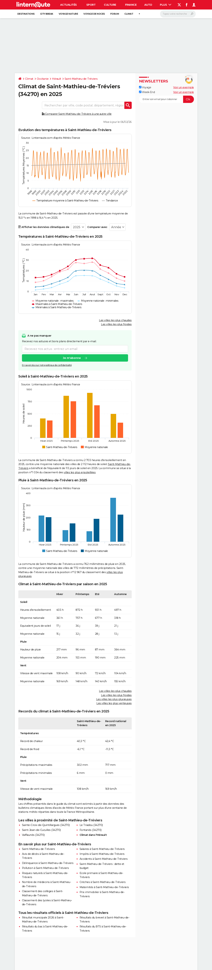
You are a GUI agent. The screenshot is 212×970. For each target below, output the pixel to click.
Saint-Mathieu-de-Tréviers (81, 78)
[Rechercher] (178, 14)
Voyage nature (68, 13)
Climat (128, 13)
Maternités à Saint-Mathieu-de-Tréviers (104, 887)
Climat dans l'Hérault (93, 835)
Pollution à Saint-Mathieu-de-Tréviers (45, 868)
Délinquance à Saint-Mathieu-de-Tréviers (48, 863)
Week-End (147, 92)
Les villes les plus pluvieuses (114, 699)
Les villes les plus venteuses (114, 703)
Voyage (145, 87)
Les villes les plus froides (116, 324)
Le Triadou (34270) (91, 825)
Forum (114, 13)
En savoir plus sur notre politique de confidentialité (47, 365)
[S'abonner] (166, 99)
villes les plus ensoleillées (79, 472)
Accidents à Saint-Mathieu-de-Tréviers (104, 858)
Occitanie (43, 78)
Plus (165, 4)
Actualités (68, 4)
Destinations (26, 13)
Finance (131, 4)
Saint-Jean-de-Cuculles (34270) (41, 830)
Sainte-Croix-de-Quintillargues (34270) (46, 825)
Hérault (56, 78)
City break (46, 13)
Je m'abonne (72, 358)
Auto (148, 4)
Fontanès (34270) (91, 830)
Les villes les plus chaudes (115, 320)
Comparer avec (97, 227)
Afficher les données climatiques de (43, 227)
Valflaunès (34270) (33, 835)
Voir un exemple (183, 87)
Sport (91, 4)
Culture (110, 4)
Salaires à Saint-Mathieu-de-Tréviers (102, 849)
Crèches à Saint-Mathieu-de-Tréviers (103, 882)
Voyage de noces (94, 13)
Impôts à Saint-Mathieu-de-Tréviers (102, 854)
